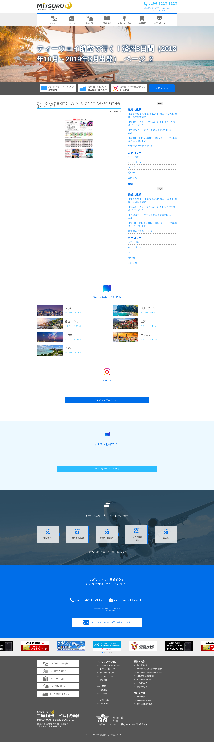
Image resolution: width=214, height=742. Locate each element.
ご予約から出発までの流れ (110, 666)
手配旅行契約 (142, 683)
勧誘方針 (103, 680)
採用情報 (103, 694)
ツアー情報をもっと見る (107, 469)
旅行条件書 (141, 697)
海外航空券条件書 (144, 700)
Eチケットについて (107, 669)
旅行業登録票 (142, 665)
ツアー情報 (133, 157)
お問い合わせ (162, 88)
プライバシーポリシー (108, 676)
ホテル (78, 312)
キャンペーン (135, 162)
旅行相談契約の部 (144, 680)
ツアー (69, 312)
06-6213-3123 (93, 600)
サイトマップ (105, 704)
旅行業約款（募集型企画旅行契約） (150, 669)
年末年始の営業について (140, 146)
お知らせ (132, 177)
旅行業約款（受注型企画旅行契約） (150, 672)
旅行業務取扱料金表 (144, 704)
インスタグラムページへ (107, 400)
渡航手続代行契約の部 (145, 676)
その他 (131, 172)
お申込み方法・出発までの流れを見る (107, 552)
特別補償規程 (142, 687)
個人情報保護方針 (107, 673)
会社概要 (103, 690)
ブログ (131, 167)
